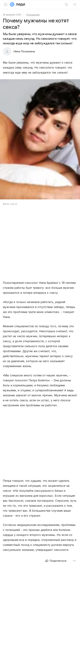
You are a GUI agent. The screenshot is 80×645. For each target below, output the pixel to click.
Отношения (32, 14)
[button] (40, 139)
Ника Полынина (24, 51)
